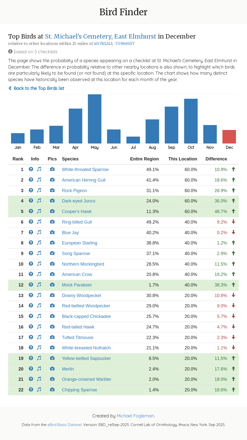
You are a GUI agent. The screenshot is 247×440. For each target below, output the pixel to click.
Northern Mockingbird (83, 264)
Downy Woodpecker (81, 295)
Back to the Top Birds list (36, 88)
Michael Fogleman (135, 416)
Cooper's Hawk (77, 211)
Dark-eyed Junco (78, 201)
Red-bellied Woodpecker (86, 305)
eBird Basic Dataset (64, 424)
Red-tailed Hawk (78, 327)
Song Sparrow (76, 253)
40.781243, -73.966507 (114, 43)
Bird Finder (123, 12)
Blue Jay (70, 232)
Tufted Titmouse (77, 337)
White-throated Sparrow (85, 169)
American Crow (77, 274)
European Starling (79, 243)
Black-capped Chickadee (86, 316)
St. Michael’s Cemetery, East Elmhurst (100, 36)
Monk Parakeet (77, 285)
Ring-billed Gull (77, 222)
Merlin (68, 369)
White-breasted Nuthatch (86, 347)
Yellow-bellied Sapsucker (86, 358)
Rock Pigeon (74, 190)
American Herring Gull (83, 180)
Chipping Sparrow (79, 389)
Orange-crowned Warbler (86, 379)
